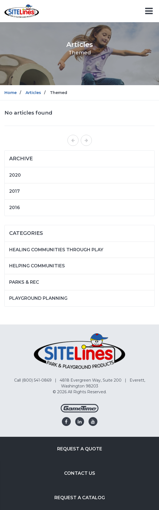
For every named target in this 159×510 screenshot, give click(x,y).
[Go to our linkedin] (79, 421)
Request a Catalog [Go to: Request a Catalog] (79, 497)
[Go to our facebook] (66, 421)
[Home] (21, 10)
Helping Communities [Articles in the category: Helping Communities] (37, 265)
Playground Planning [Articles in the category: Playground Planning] (38, 298)
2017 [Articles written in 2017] (14, 191)
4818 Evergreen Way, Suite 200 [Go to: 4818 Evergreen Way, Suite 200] (91, 380)
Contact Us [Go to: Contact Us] (79, 473)
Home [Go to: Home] (10, 92)
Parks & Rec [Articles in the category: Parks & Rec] (24, 282)
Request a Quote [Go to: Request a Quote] (79, 448)
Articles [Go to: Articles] (33, 92)
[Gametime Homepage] (79, 411)
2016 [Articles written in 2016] (14, 207)
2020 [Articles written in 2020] (15, 175)
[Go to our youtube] (93, 421)
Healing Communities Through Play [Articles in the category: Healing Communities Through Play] (56, 249)
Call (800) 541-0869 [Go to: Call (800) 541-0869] (33, 380)
